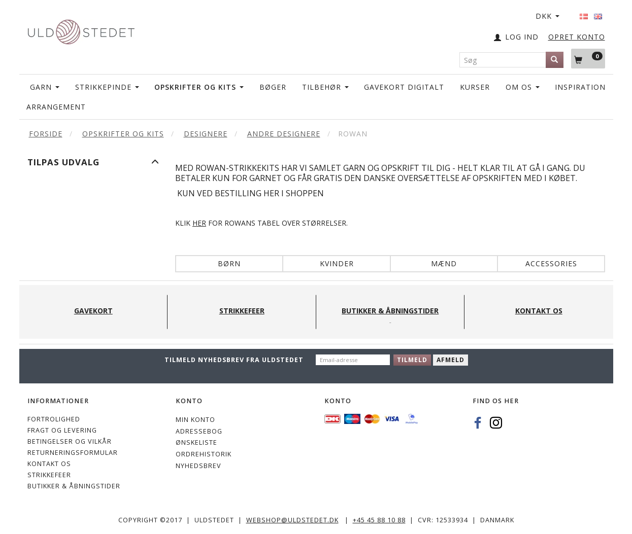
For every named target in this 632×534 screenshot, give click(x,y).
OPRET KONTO (576, 37)
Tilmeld (412, 359)
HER (199, 223)
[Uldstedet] (81, 30)
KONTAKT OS (49, 463)
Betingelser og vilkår (69, 441)
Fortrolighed (53, 419)
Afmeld (450, 359)
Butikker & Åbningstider (73, 486)
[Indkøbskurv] (588, 58)
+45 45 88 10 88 (379, 520)
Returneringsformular (72, 452)
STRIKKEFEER (49, 475)
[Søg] (554, 60)
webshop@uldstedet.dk (292, 520)
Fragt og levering (62, 430)
